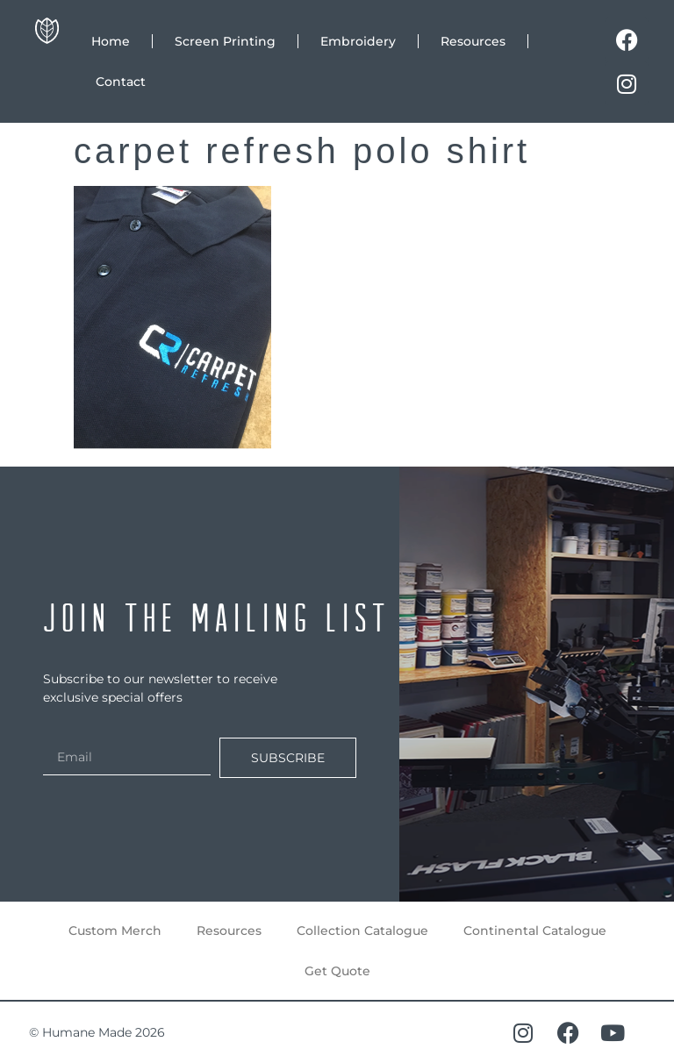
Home (110, 41)
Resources (473, 41)
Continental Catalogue (534, 930)
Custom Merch (114, 930)
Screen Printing (225, 41)
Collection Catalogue (362, 930)
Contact (121, 81)
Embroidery (358, 41)
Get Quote (337, 971)
